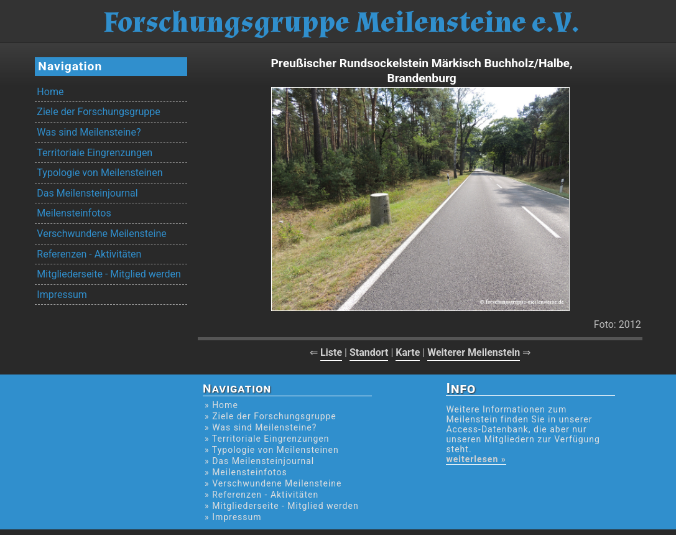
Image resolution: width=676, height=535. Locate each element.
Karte (408, 352)
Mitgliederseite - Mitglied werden (108, 274)
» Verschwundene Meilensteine (273, 483)
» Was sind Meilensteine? (261, 427)
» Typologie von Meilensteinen (272, 450)
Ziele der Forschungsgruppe (98, 112)
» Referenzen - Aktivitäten (261, 495)
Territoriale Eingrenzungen (94, 153)
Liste (331, 352)
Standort (369, 352)
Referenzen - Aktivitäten (89, 254)
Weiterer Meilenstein (473, 352)
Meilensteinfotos (74, 213)
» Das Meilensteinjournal (259, 461)
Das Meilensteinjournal (87, 193)
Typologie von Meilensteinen (99, 173)
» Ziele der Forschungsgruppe (270, 416)
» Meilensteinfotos (246, 472)
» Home (221, 405)
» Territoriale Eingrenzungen (267, 439)
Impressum (62, 294)
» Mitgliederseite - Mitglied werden (282, 506)
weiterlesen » (476, 459)
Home (50, 92)
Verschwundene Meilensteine (101, 234)
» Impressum (233, 517)
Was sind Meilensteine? (89, 132)
